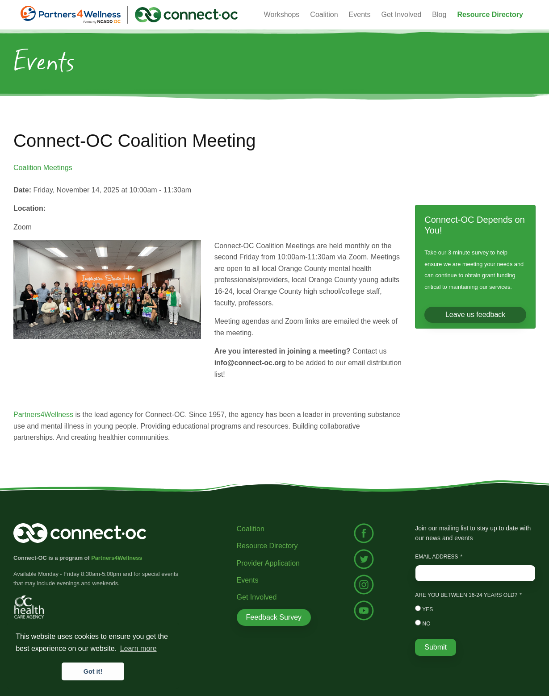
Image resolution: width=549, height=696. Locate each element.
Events (248, 580)
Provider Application (268, 563)
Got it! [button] (93, 671)
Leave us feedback (475, 314)
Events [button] (360, 14)
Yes (424, 609)
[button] (490, 14)
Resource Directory (267, 546)
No (422, 623)
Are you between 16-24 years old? (466, 595)
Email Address (436, 557)
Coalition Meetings (42, 167)
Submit (435, 647)
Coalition (250, 529)
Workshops (282, 14)
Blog (439, 14)
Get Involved (401, 14)
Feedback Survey (274, 617)
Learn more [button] (138, 648)
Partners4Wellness (43, 414)
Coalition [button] (324, 14)
